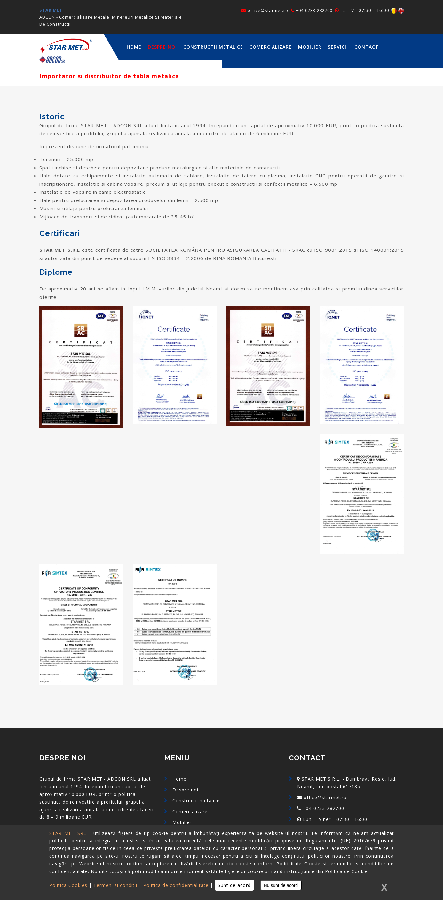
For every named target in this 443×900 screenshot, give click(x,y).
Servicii (338, 47)
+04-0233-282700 (311, 10)
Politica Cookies (68, 885)
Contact (366, 47)
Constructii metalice (213, 47)
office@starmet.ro (264, 10)
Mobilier (309, 47)
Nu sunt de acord (281, 885)
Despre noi (162, 47)
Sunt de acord (234, 885)
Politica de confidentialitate (176, 885)
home (134, 47)
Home (179, 779)
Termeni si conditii (115, 885)
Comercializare (270, 47)
